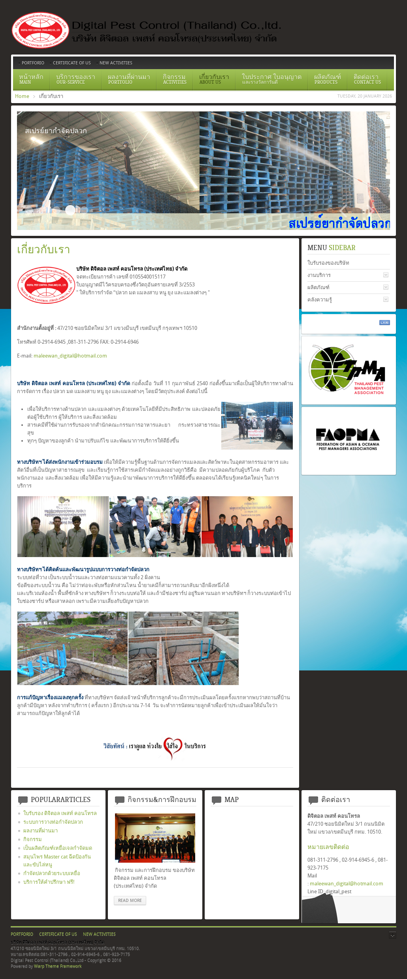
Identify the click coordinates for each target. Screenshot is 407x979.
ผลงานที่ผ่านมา (40, 831)
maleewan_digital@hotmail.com (70, 356)
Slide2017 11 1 (29, 210)
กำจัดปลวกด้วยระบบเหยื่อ (51, 873)
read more (130, 900)
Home (22, 96)
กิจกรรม (32, 839)
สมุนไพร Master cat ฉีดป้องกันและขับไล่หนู (57, 861)
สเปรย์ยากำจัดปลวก (70, 210)
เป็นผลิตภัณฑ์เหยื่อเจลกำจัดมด (57, 848)
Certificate (43, 210)
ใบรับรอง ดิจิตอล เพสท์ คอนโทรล (60, 813)
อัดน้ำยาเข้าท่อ (84, 210)
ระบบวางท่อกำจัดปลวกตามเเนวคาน (56, 210)
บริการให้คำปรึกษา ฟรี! (49, 882)
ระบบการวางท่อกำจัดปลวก (53, 822)
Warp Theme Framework (57, 966)
